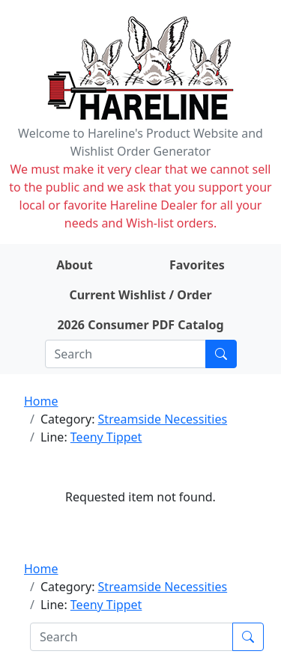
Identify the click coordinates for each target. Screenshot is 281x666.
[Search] (125, 354)
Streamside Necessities (163, 419)
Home (41, 401)
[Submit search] (221, 354)
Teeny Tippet (106, 437)
